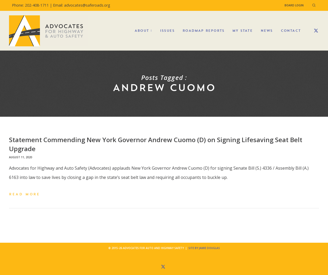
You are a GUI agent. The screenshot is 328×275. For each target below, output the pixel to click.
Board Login (294, 5)
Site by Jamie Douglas (204, 248)
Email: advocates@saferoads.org (81, 5)
